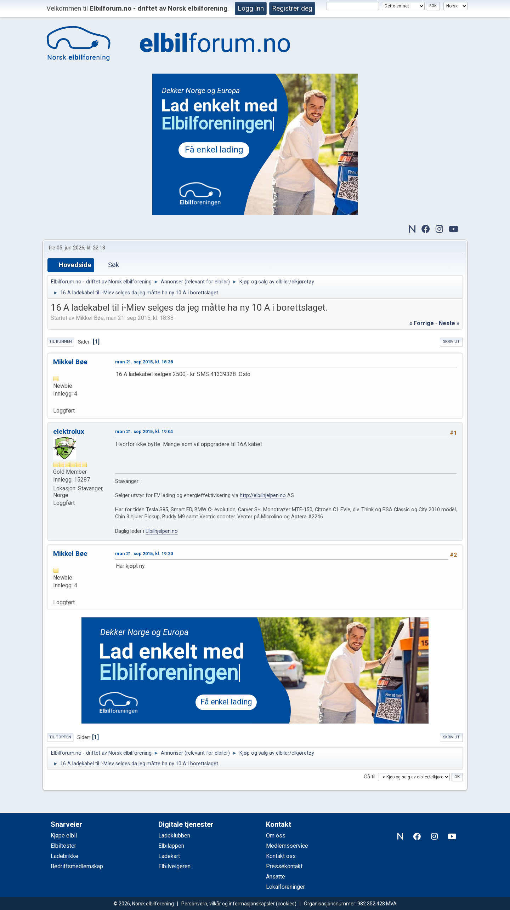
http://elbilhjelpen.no (263, 496)
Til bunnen (60, 341)
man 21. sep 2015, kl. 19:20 (144, 553)
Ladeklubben (174, 835)
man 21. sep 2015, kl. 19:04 (144, 431)
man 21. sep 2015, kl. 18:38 (144, 361)
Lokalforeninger (285, 886)
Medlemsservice (287, 845)
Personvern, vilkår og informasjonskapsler (228, 903)
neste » (449, 323)
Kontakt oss (281, 856)
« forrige (421, 323)
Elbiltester (63, 845)
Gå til (369, 777)
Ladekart (169, 856)
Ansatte (275, 876)
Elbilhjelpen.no (162, 531)
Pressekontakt (284, 866)
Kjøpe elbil (64, 835)
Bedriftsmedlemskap (77, 866)
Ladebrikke (64, 856)
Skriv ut (451, 341)
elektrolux (68, 431)
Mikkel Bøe (70, 362)
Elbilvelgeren (174, 866)
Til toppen (60, 737)
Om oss (275, 835)
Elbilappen (171, 845)
